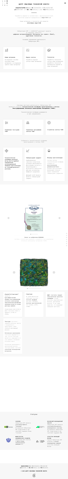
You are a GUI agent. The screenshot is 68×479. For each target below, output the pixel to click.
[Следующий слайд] (59, 218)
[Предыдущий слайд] (8, 218)
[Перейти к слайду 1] (27, 288)
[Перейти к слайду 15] (40, 288)
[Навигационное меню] (65, 3)
